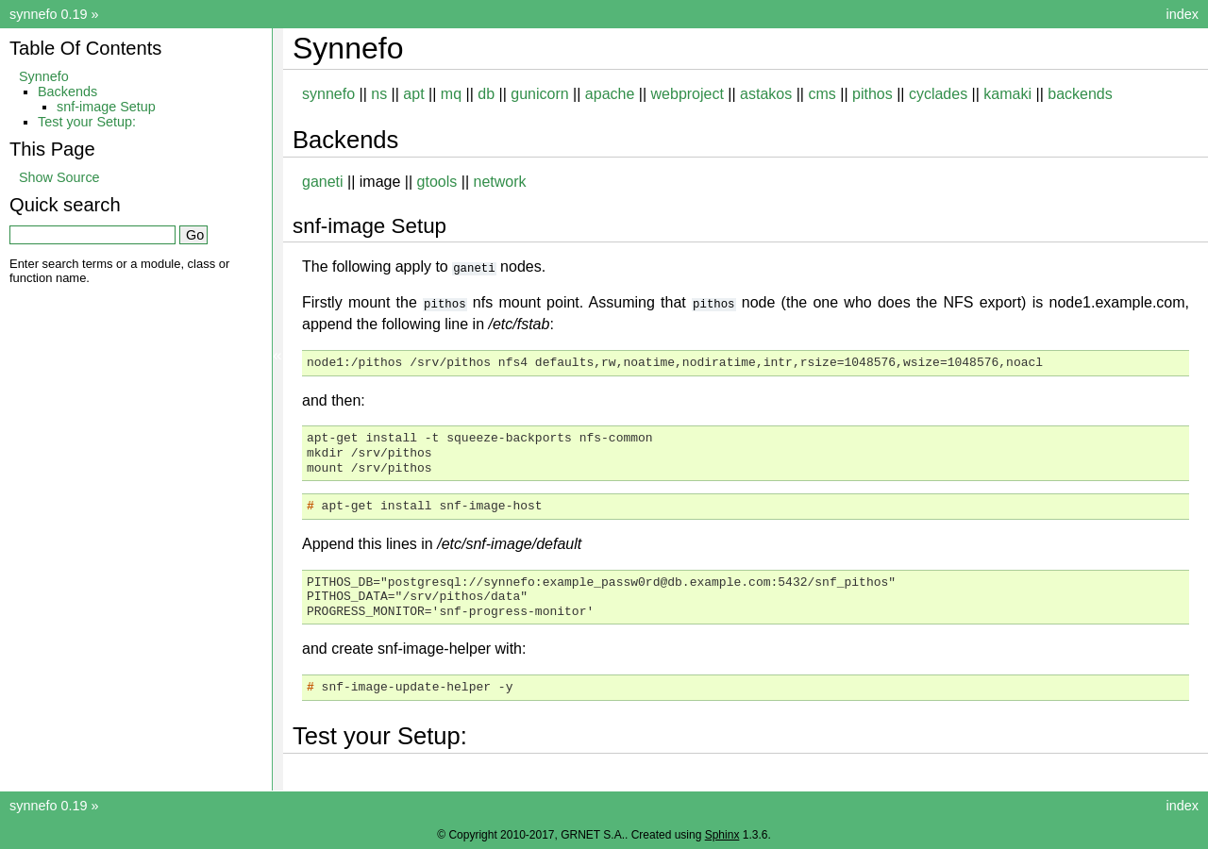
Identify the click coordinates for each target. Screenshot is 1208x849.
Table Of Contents (85, 48)
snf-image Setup (106, 106)
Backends (67, 91)
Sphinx (722, 834)
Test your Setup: (87, 121)
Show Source (59, 177)
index (1182, 14)
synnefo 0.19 (48, 14)
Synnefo (44, 76)
